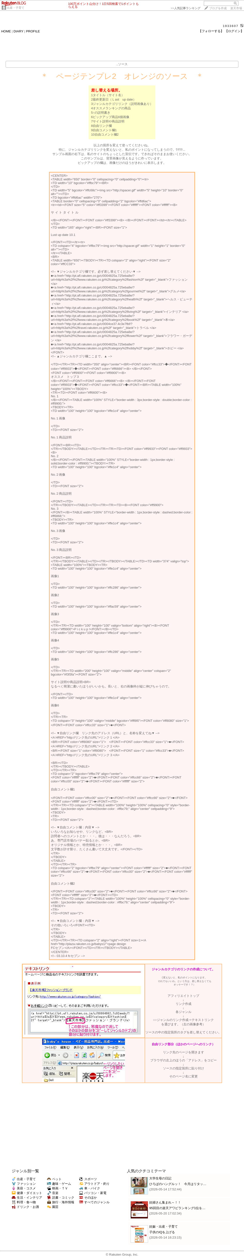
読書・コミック (60, 1197)
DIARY (18, 31)
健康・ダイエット (27, 1193)
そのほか (88, 1197)
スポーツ (88, 1179)
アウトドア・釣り (94, 1184)
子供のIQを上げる (162, 1232)
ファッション (24, 1184)
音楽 (52, 1193)
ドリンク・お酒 (25, 1207)
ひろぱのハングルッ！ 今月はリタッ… (177, 1184)
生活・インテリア (27, 1197)
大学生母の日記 (160, 1178)
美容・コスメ (24, 1188)
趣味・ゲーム (59, 1184)
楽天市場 (236, 8)
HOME (6, 31)
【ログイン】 (234, 31)
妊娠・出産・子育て (163, 1226)
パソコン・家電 (92, 1193)
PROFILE (33, 31)
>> (185, 8)
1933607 (231, 26)
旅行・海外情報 (60, 1202)
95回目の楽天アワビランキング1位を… (177, 1208)
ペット (54, 1179)
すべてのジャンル (94, 1202)
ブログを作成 (218, 8)
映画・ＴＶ (57, 1188)
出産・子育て (15, 7)
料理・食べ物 (24, 1202)
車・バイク (89, 1188)
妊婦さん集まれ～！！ (165, 1202)
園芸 (52, 1207)
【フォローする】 (211, 31)
